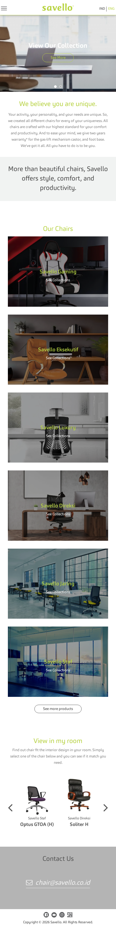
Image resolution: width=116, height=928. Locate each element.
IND (102, 8)
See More (58, 58)
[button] (55, 86)
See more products (58, 709)
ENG (111, 8)
